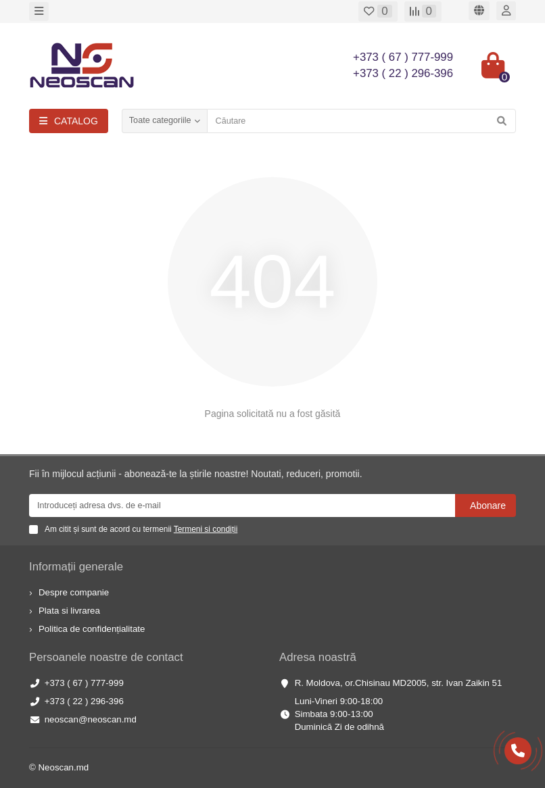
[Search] (361, 121)
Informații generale (76, 566)
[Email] (242, 505)
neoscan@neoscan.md (91, 719)
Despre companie (74, 592)
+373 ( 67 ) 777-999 (84, 683)
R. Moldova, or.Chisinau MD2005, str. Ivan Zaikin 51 (398, 683)
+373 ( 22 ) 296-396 (84, 701)
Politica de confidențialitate (92, 629)
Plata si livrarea (69, 611)
